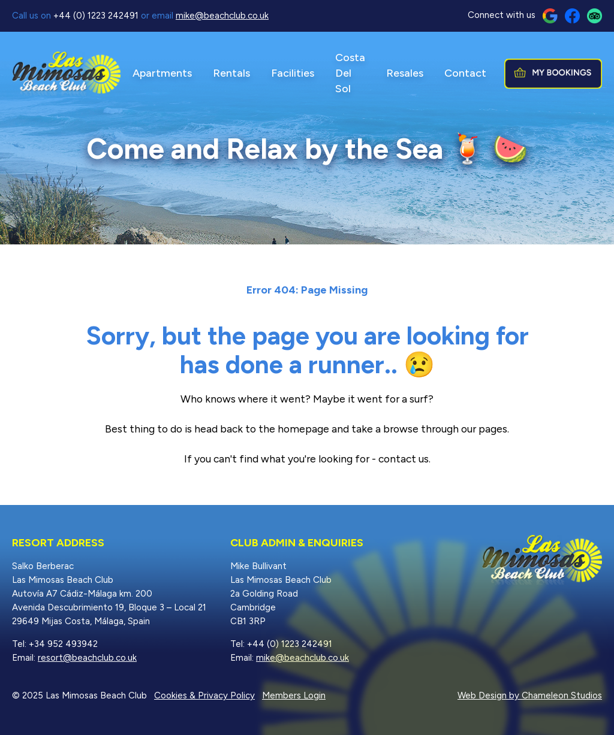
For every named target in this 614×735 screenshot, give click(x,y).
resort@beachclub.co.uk (87, 657)
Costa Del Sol (350, 73)
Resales (404, 73)
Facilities (292, 73)
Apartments (162, 73)
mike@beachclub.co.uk (222, 15)
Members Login (294, 695)
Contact (465, 73)
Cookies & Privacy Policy (204, 695)
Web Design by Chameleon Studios (530, 695)
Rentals (231, 73)
